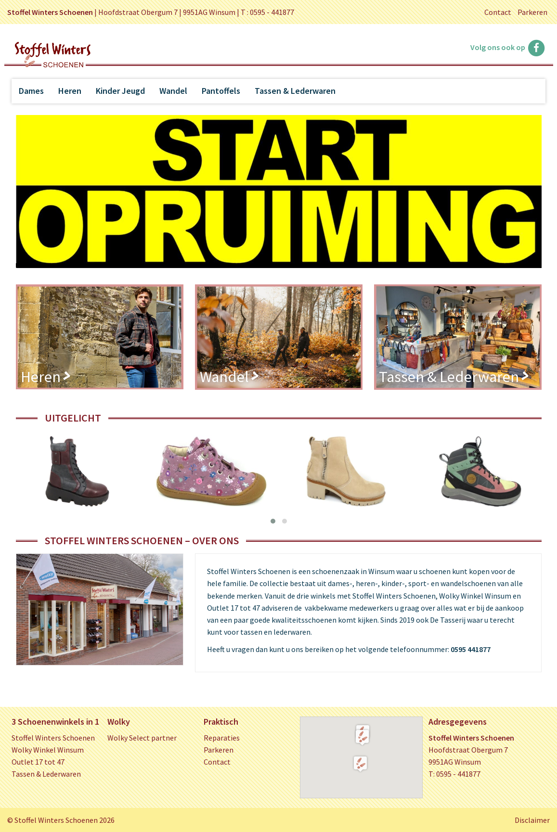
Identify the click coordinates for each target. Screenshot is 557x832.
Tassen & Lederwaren (295, 90)
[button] (362, 737)
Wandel (173, 90)
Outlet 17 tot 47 (38, 762)
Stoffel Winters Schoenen (53, 737)
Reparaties (222, 737)
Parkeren (532, 12)
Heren (69, 90)
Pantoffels (221, 90)
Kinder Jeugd (120, 90)
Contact (497, 12)
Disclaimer (532, 820)
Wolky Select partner (142, 737)
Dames (31, 90)
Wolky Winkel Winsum (48, 750)
